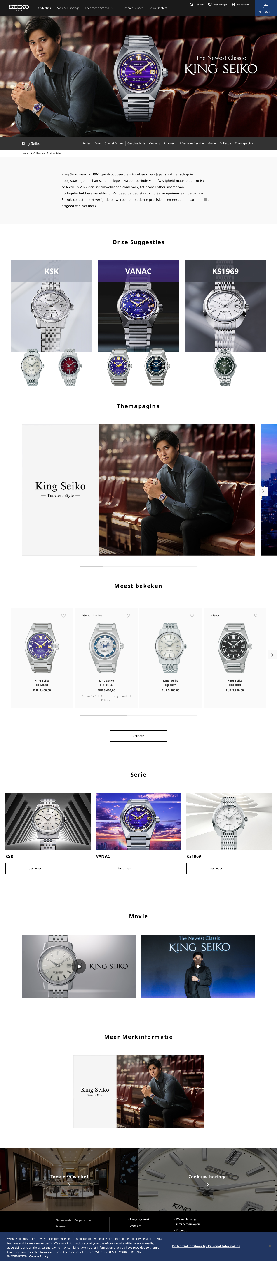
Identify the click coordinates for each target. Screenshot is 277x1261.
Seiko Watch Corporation (73, 1220)
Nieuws (61, 1226)
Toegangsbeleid (140, 1219)
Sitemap (181, 1230)
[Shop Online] (266, 8)
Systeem (135, 1226)
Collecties (39, 153)
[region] (138, 1246)
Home (25, 153)
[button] (196, 4)
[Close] (270, 1246)
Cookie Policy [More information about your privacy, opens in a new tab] (38, 1256)
